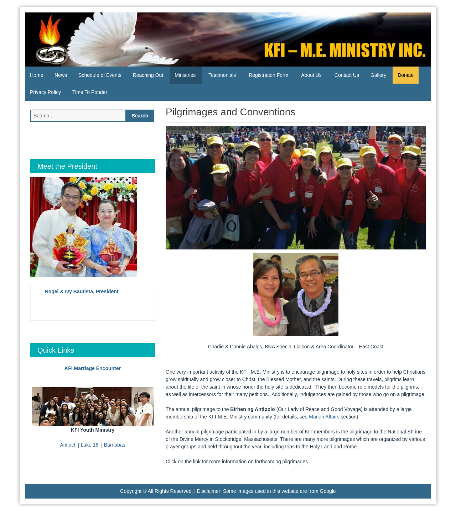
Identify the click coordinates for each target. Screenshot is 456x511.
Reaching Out (148, 75)
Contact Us (347, 75)
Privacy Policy (45, 92)
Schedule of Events (99, 75)
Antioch (68, 445)
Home (36, 75)
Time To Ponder (89, 92)
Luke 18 (90, 445)
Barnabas (114, 445)
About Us (311, 75)
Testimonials (222, 75)
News (61, 75)
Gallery (378, 75)
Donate (406, 75)
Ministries (185, 75)
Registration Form (268, 75)
